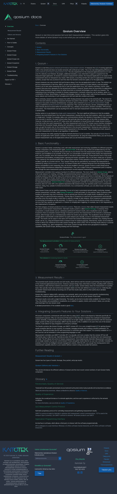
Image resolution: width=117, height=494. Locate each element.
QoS (96, 68)
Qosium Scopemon (13, 63)
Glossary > (8, 84)
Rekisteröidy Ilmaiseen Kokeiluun (102, 4)
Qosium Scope (11, 55)
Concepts (10, 47)
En (21, 4)
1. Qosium (38, 47)
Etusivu (33, 4)
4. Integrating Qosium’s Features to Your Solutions (51, 54)
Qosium (43, 4)
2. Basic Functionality (42, 50)
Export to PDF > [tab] (10, 80)
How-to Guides (12, 43)
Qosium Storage (12, 67)
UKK (63, 4)
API (97, 326)
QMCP (78, 316)
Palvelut (106, 459)
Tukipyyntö (106, 456)
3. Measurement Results (43, 52)
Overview (10, 26)
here (72, 306)
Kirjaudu (84, 4)
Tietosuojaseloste (106, 465)
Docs (55, 4)
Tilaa (39, 473)
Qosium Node (11, 71)
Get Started (11, 39)
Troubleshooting (12, 75)
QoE (73, 286)
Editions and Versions (14, 34)
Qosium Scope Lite (13, 59)
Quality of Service (81, 390)
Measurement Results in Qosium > (48, 356)
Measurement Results (14, 30)
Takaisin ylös (106, 470)
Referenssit (106, 462)
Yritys (72, 4)
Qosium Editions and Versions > (47, 365)
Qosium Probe (11, 51)
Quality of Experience (67, 403)
